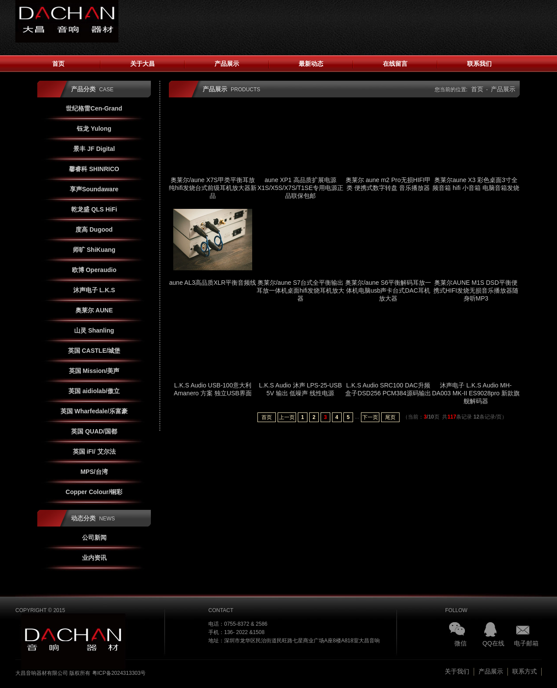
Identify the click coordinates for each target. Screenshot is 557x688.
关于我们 (457, 671)
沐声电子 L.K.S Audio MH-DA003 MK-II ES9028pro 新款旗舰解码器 (476, 393)
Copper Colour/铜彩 (94, 491)
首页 (58, 63)
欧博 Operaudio (94, 269)
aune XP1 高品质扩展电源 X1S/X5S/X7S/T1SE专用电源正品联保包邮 (300, 187)
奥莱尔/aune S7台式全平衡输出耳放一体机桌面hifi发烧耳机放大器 (300, 290)
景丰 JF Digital (94, 148)
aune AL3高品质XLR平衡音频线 (212, 282)
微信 (460, 643)
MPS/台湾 (93, 471)
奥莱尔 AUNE (94, 310)
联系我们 (479, 63)
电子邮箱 (526, 643)
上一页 (287, 417)
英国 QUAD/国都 (94, 431)
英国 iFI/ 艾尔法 (94, 451)
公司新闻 (94, 537)
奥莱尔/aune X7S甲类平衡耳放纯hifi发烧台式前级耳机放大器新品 (213, 187)
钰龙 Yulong (94, 128)
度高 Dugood (94, 229)
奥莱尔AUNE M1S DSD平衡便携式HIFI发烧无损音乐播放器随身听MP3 (475, 290)
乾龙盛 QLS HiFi (94, 209)
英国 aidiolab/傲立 (94, 390)
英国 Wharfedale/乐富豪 (94, 411)
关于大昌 (142, 63)
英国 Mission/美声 (94, 370)
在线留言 (395, 63)
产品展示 (226, 63)
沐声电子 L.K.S (94, 290)
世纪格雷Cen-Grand (94, 108)
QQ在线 (493, 643)
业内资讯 (94, 557)
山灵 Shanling (94, 330)
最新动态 (311, 63)
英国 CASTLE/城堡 (94, 350)
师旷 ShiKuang (94, 249)
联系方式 (524, 671)
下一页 (370, 417)
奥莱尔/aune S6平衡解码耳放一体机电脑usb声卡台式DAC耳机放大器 (388, 290)
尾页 (390, 417)
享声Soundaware (94, 189)
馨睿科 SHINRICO (94, 168)
